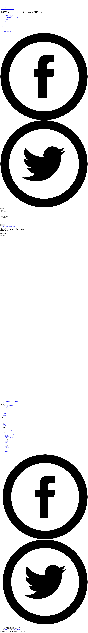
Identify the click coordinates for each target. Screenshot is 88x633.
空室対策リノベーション (8, 421)
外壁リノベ (5, 402)
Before (5, 233)
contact (6, 439)
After (1, 233)
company (6, 450)
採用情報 (4, 425)
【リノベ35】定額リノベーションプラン (11, 401)
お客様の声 (5, 407)
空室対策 (4, 419)
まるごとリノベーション (10, 428)
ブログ (4, 418)
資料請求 (2, 9)
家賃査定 (4, 414)
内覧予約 (6, 9)
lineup (6, 427)
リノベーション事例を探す (8, 405)
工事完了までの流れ (9, 437)
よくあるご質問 (6, 406)
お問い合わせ (5, 412)
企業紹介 (4, 424)
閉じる (2, 208)
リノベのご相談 (11, 9)
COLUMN (6, 445)
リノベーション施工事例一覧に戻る (7, 226)
